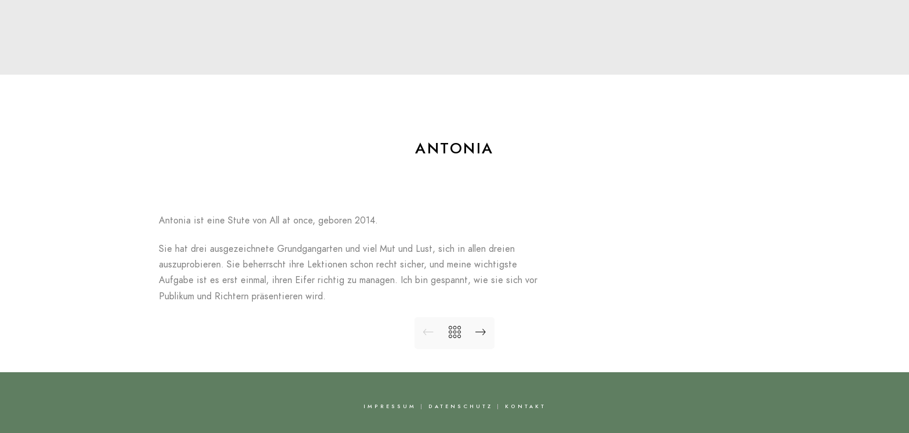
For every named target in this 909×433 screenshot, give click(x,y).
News (502, 60)
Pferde (447, 60)
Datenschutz (460, 406)
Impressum (389, 406)
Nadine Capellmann (454, 32)
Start (256, 60)
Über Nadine (324, 60)
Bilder (555, 60)
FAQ (604, 60)
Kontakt (659, 60)
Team (393, 60)
